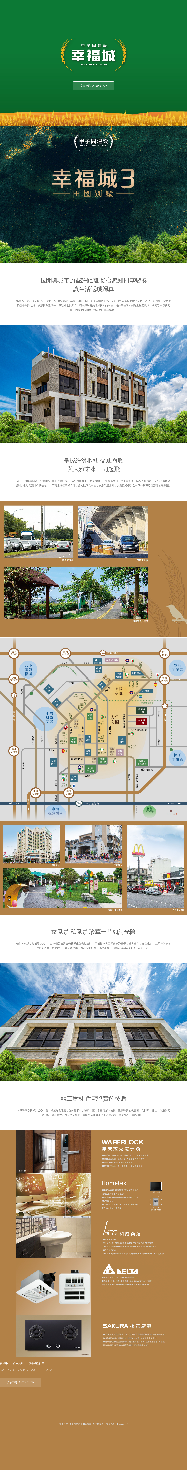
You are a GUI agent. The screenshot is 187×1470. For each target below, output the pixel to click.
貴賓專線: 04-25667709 (93, 85)
